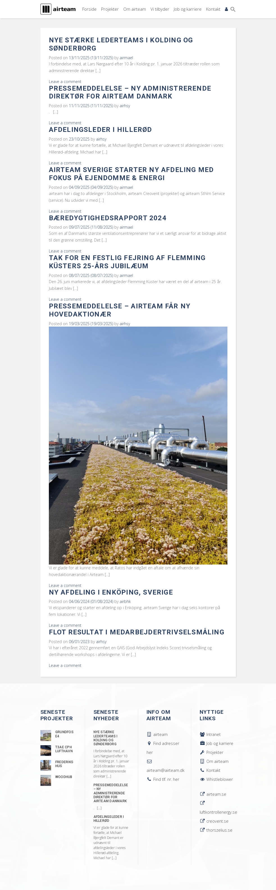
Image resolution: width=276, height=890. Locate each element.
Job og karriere (188, 9)
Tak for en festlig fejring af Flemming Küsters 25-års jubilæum (127, 262)
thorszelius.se (216, 830)
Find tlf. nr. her (163, 779)
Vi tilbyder (159, 9)
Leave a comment (65, 81)
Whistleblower (216, 779)
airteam (157, 734)
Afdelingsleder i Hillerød (100, 130)
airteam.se (213, 794)
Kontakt (213, 9)
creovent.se (214, 821)
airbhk (125, 601)
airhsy (125, 105)
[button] (233, 9)
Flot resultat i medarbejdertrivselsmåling (136, 632)
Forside (89, 9)
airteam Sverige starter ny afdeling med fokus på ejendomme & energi (131, 174)
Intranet (210, 734)
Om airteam (134, 9)
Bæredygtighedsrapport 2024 (107, 218)
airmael (126, 57)
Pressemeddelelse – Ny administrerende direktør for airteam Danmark (130, 92)
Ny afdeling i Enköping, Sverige (111, 592)
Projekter (110, 9)
